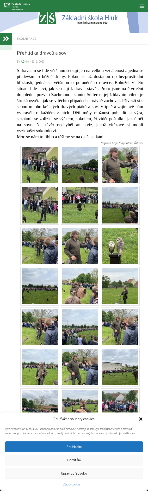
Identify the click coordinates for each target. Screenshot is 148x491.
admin (25, 61)
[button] (140, 419)
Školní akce (26, 38)
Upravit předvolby (74, 473)
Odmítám (74, 460)
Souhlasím (74, 447)
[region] (74, 16)
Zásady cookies (71, 484)
